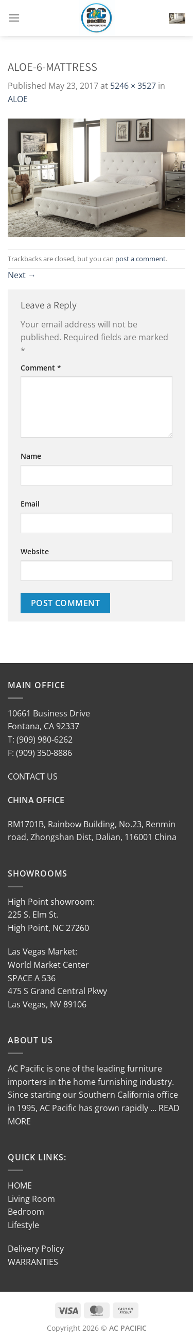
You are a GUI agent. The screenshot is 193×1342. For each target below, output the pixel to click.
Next (22, 275)
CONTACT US (33, 776)
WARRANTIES (33, 1262)
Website (35, 551)
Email (30, 504)
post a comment (140, 258)
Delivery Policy (36, 1248)
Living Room (31, 1198)
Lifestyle (23, 1225)
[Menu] (14, 17)
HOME (20, 1185)
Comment (41, 368)
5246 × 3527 (133, 85)
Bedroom (26, 1211)
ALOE (18, 99)
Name (31, 456)
